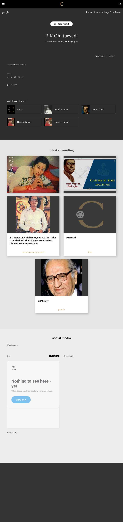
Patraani (71, 237)
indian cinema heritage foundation (103, 12)
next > (112, 56)
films (90, 252)
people (5, 12)
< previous (99, 56)
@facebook (68, 356)
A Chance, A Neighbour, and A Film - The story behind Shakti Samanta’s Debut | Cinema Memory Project (33, 240)
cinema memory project (33, 252)
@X (8, 356)
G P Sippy (43, 300)
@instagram (12, 345)
